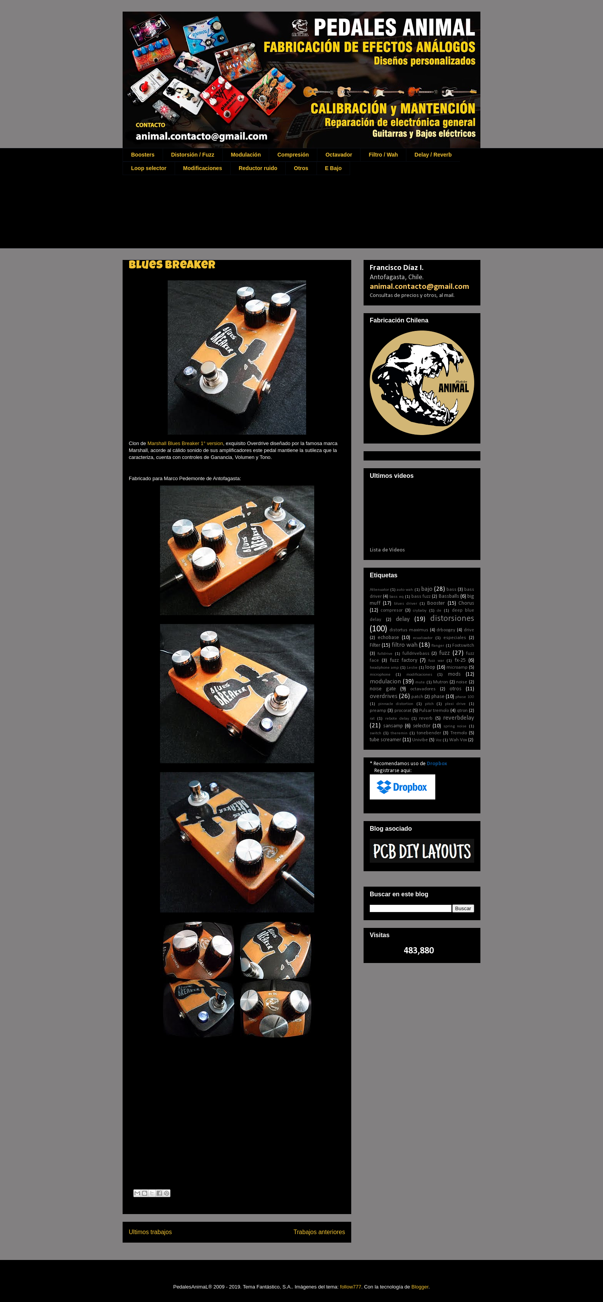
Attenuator (379, 590)
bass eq (396, 597)
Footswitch (463, 645)
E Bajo (333, 168)
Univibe (420, 740)
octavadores (423, 689)
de (439, 611)
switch (375, 733)
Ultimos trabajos (150, 1232)
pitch (429, 704)
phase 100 (464, 697)
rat (372, 719)
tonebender (429, 733)
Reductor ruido (258, 168)
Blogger (419, 1287)
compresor (392, 610)
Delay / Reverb (433, 155)
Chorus (466, 603)
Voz (438, 740)
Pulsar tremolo (434, 710)
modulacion (385, 681)
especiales (454, 638)
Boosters (143, 155)
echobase (388, 638)
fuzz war (436, 661)
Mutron (440, 682)
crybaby (419, 611)
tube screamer (385, 740)
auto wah (405, 590)
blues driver (405, 604)
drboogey (445, 630)
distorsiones (452, 618)
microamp (457, 667)
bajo (427, 589)
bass (451, 589)
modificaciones (419, 675)
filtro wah (405, 645)
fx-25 (460, 660)
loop (430, 667)
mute (420, 682)
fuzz (444, 653)
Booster (436, 603)
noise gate (383, 689)
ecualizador (423, 638)
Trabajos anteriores (319, 1232)
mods (454, 674)
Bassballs (449, 596)
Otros (301, 168)
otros (456, 689)
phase (438, 697)
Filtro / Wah (383, 155)
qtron (462, 710)
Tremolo (458, 733)
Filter (375, 645)
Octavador (338, 155)
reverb (426, 718)
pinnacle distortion (396, 704)
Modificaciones (202, 168)
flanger (437, 646)
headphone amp (384, 668)
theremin (399, 733)
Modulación (246, 155)
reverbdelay (458, 718)
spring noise (455, 726)
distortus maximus (408, 630)
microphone (380, 675)
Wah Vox (458, 740)
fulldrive (384, 654)
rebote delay (397, 719)
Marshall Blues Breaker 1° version (185, 443)
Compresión (293, 155)
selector (422, 726)
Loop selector (149, 168)
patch (417, 697)
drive (469, 630)
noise (461, 682)
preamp (378, 710)
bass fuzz (421, 596)
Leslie (412, 668)
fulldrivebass (416, 653)
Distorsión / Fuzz (192, 155)
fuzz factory (404, 660)
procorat (402, 710)
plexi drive (455, 704)
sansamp (393, 726)
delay (403, 619)
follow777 (350, 1287)
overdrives (384, 696)
